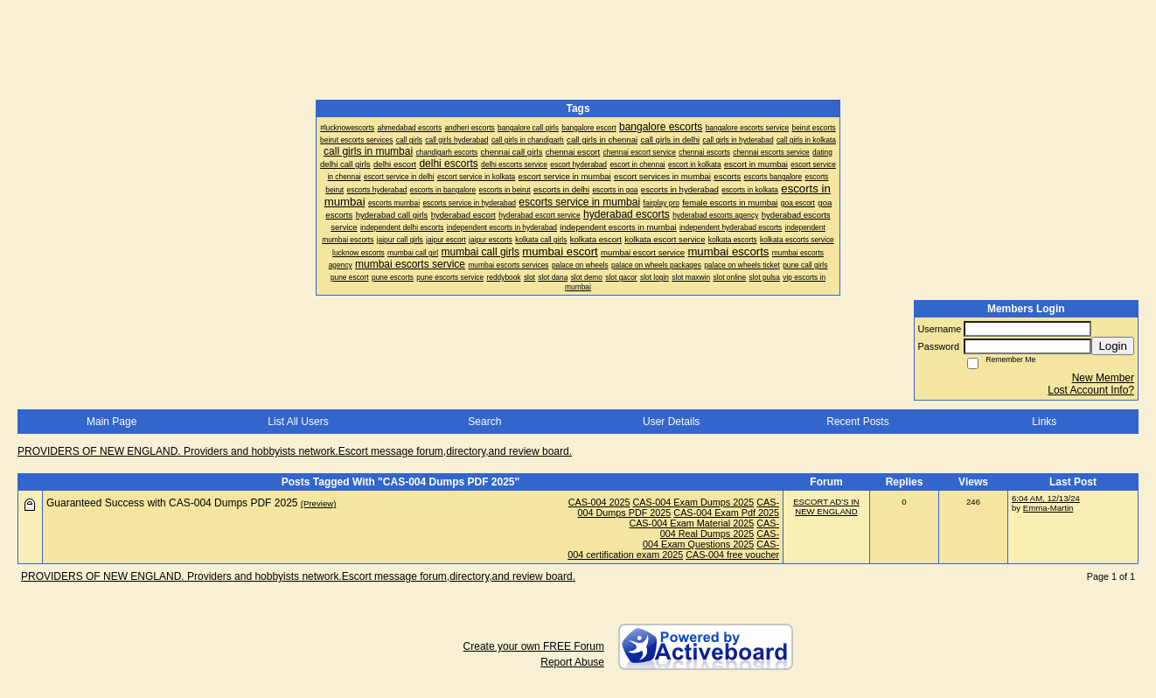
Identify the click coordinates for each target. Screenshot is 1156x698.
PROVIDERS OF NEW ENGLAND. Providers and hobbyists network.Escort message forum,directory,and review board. (294, 451)
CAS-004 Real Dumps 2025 (719, 528)
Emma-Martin (1048, 508)
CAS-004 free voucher (732, 554)
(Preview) (319, 503)
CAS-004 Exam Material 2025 (691, 523)
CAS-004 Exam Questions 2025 (711, 538)
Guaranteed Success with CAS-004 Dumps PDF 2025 (171, 503)
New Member (1103, 378)
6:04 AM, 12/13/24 (1046, 498)
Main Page (111, 421)
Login (1112, 345)
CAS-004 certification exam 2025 (673, 549)
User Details (671, 421)
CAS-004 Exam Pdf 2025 (726, 512)
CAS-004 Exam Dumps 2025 (694, 502)
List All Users (298, 421)
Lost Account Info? (1091, 390)
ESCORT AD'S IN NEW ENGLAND (826, 506)
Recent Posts (857, 421)
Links (1044, 421)
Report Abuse (572, 662)
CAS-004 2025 (599, 502)
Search (484, 421)
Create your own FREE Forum (533, 646)
